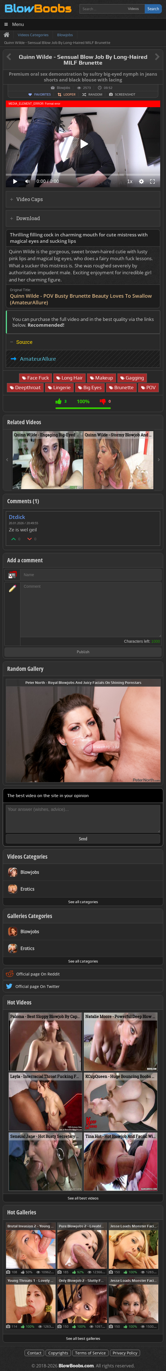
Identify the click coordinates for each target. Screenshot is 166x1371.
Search (153, 8)
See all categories (83, 902)
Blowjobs (63, 88)
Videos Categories (27, 856)
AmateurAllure (38, 358)
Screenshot (125, 94)
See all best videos (83, 1198)
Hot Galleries (21, 1212)
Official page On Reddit (38, 974)
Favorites (42, 94)
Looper (69, 94)
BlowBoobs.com (76, 1366)
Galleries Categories (29, 916)
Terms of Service (90, 1353)
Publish (83, 652)
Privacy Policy (125, 1353)
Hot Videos (19, 1002)
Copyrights (58, 1353)
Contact (34, 1353)
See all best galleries (83, 1338)
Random (95, 94)
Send (83, 839)
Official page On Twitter (37, 986)
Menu (18, 24)
